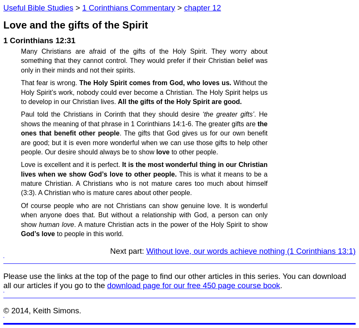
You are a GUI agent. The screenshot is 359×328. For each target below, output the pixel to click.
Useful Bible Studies (38, 7)
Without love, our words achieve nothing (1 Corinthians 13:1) (251, 251)
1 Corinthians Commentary (128, 7)
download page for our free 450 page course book (193, 285)
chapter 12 (202, 7)
